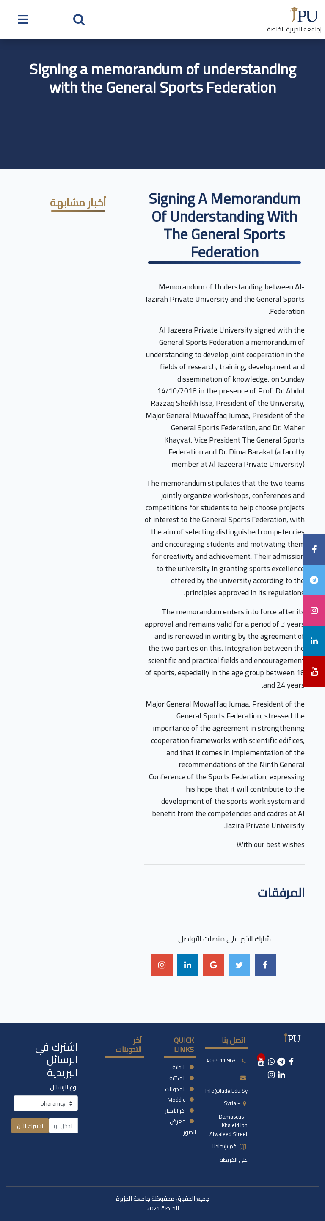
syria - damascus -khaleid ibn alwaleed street (228, 1118)
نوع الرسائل (64, 1087)
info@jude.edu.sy (226, 1091)
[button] (79, 19)
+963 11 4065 (223, 1060)
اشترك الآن (30, 1125)
